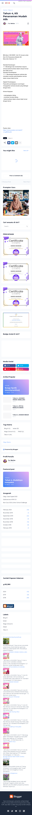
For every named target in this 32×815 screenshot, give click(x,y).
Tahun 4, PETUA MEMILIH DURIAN (18, 406)
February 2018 (16, 528)
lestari (16, 428)
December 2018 (16, 519)
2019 (16, 595)
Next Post (26, 182)
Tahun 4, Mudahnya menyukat (12, 726)
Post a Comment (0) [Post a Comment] (16, 175)
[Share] (27, 23)
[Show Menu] (2, 3)
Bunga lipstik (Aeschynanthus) (12, 637)
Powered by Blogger (10, 449)
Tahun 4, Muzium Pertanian (11, 697)
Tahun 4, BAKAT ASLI (9, 741)
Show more (11, 461)
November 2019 (16, 513)
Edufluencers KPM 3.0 (9, 499)
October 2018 (16, 525)
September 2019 (16, 516)
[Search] (14, 3)
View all (25, 150)
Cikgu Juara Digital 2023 (10, 496)
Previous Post (6, 182)
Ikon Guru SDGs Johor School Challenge (15, 502)
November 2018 (16, 522)
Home (5, 10)
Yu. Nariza (11, 460)
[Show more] (20, 142)
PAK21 (21, 432)
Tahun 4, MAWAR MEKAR (21, 415)
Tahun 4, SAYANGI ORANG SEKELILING (19, 398)
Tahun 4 (10, 10)
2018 (16, 598)
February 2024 (16, 510)
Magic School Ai (9, 432)
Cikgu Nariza (7, 442)
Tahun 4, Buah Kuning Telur (11, 712)
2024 (16, 592)
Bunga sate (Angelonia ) (10, 773)
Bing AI (7, 428)
